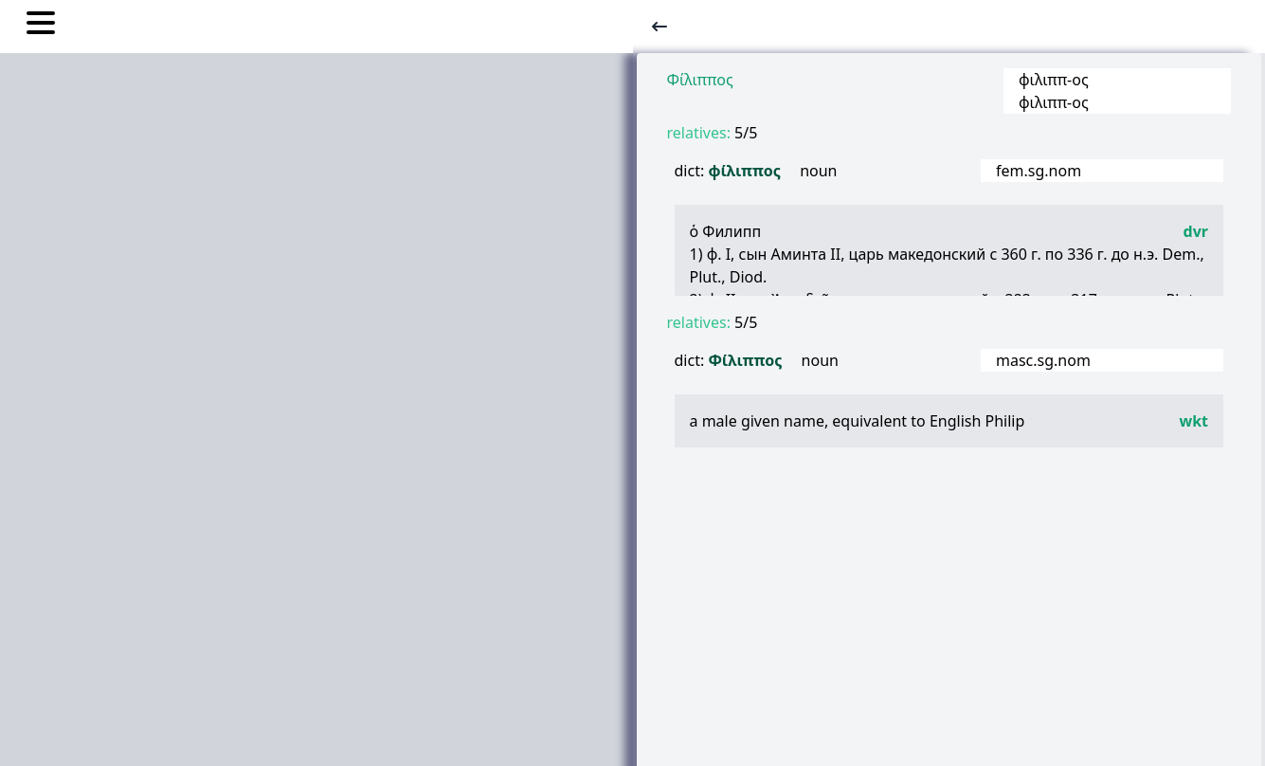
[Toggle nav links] (40, 25)
